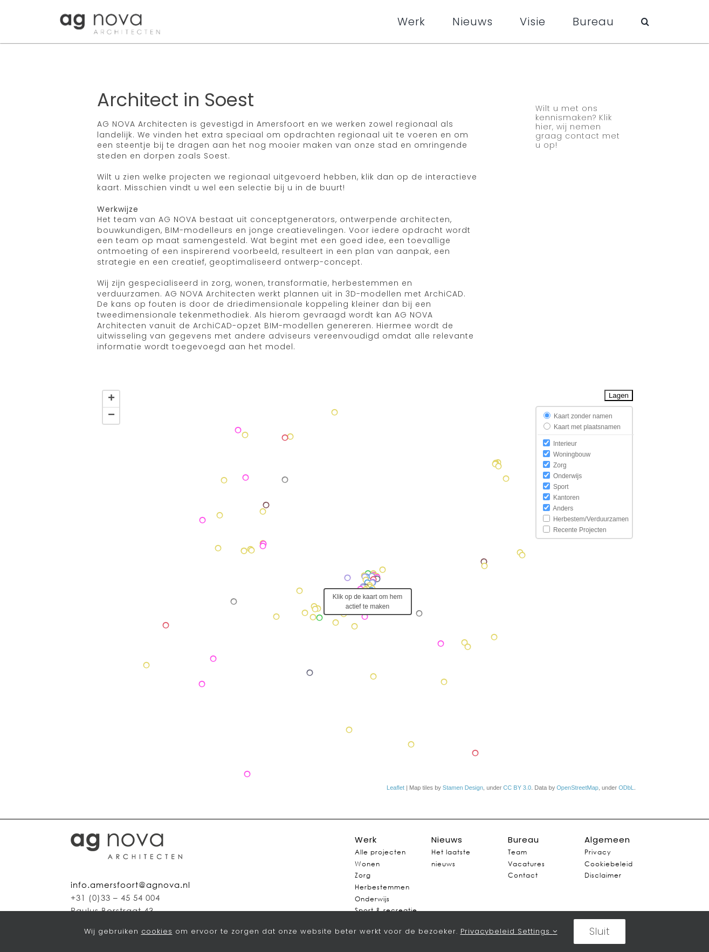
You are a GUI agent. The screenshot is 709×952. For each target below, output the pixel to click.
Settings (537, 931)
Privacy (597, 852)
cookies (157, 931)
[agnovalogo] (110, 11)
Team (517, 852)
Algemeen (607, 839)
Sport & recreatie (386, 910)
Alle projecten (380, 852)
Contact (523, 875)
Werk (366, 839)
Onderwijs (372, 898)
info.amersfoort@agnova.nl (130, 884)
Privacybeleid (489, 931)
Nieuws (447, 839)
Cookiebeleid (608, 863)
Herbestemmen (382, 887)
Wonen (367, 863)
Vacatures (526, 863)
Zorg (363, 875)
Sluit (599, 931)
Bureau (523, 839)
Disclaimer (603, 875)
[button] (645, 21)
